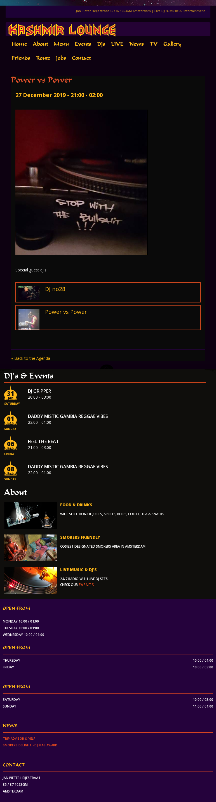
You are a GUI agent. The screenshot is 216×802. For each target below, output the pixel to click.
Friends (21, 58)
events (86, 584)
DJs (101, 44)
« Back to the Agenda (30, 358)
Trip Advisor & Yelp (19, 738)
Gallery (172, 44)
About (40, 44)
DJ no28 (55, 289)
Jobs (61, 58)
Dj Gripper (39, 391)
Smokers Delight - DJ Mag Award (30, 745)
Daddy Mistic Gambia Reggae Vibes (68, 416)
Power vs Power (66, 312)
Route (43, 58)
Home (19, 44)
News (136, 44)
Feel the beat (43, 441)
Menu (61, 44)
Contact (81, 58)
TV (154, 44)
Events (83, 44)
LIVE (117, 44)
